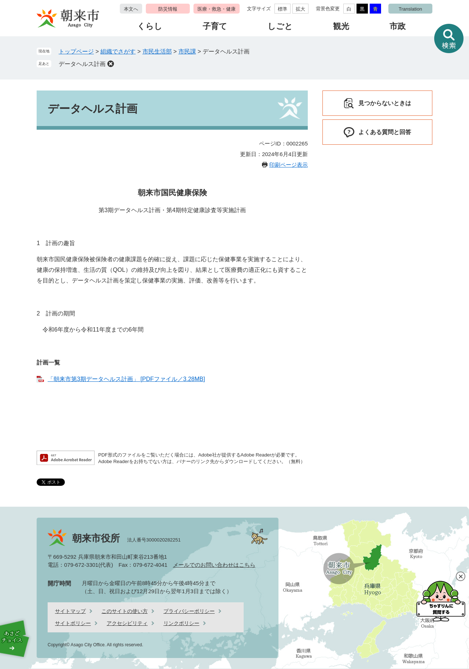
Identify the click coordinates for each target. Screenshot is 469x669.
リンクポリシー (181, 623)
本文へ (131, 9)
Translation (410, 9)
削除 (110, 63)
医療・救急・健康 (216, 9)
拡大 (300, 9)
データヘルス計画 (82, 64)
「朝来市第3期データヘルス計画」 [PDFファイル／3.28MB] (126, 379)
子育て (215, 26)
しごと (280, 26)
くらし (149, 26)
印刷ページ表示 (288, 164)
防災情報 (167, 9)
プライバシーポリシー (189, 611)
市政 (397, 26)
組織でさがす (118, 51)
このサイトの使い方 (124, 611)
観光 (341, 26)
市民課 (187, 51)
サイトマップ (70, 611)
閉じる (460, 576)
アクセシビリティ (127, 623)
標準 (282, 9)
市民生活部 (157, 51)
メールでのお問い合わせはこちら (214, 565)
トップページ (76, 51)
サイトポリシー (73, 623)
